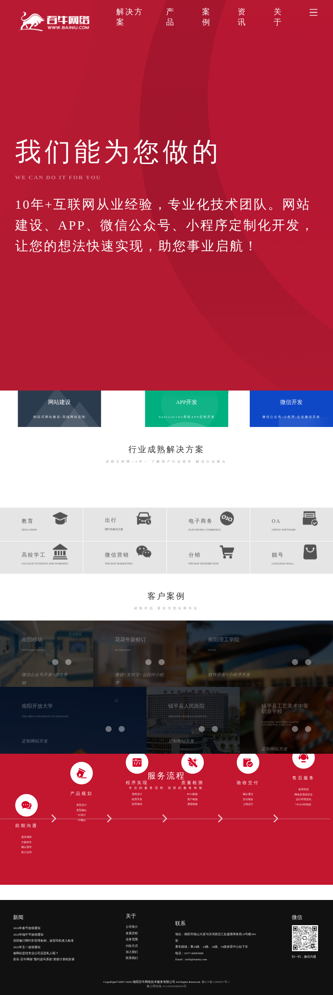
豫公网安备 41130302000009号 (166, 986)
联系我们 (132, 931)
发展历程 (132, 905)
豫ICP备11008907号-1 (216, 981)
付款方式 (132, 918)
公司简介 (132, 899)
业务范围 (132, 912)
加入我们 (132, 924)
